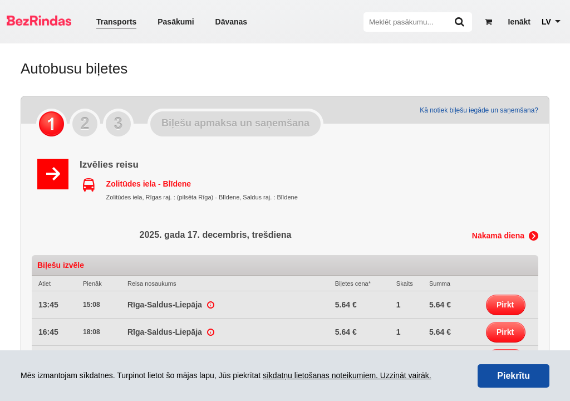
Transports (116, 21)
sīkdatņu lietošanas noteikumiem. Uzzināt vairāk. (347, 375)
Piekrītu (513, 375)
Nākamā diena (498, 235)
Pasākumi (176, 21)
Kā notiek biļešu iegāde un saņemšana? (479, 110)
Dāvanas (231, 21)
